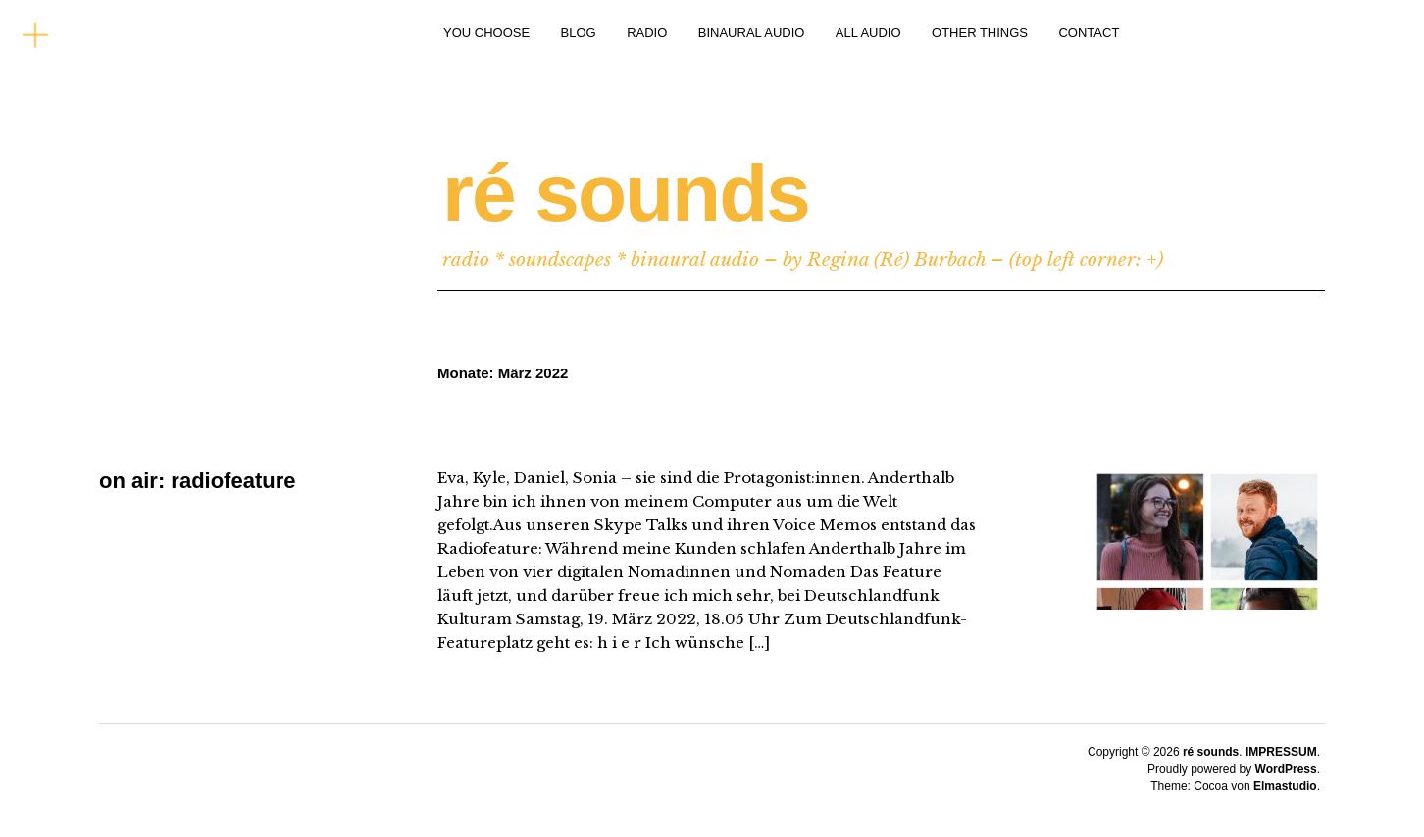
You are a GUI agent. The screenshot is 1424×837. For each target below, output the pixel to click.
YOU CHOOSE (486, 32)
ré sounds (625, 192)
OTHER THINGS (980, 32)
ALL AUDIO (868, 32)
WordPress (1286, 769)
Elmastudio (1285, 786)
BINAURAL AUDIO (751, 32)
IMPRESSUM (1281, 752)
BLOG (578, 32)
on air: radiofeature (197, 480)
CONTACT (1088, 32)
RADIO (647, 32)
